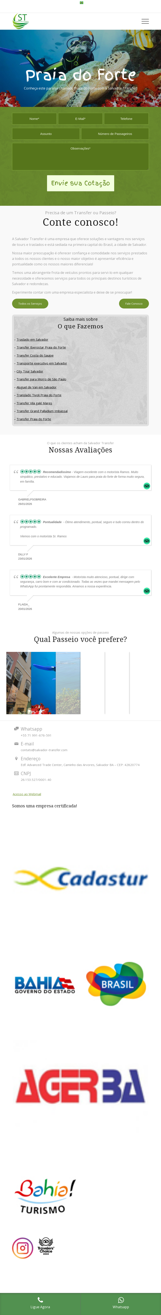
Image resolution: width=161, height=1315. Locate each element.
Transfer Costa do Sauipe (35, 355)
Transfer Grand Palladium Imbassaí (42, 411)
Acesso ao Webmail (27, 794)
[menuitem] (81, 2)
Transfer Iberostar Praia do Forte (41, 347)
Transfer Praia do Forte (34, 419)
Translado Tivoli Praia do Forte (39, 395)
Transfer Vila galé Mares (34, 403)
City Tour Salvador (30, 371)
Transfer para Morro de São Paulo (41, 379)
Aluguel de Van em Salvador (37, 387)
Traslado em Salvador (32, 339)
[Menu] (143, 21)
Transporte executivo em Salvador (42, 363)
